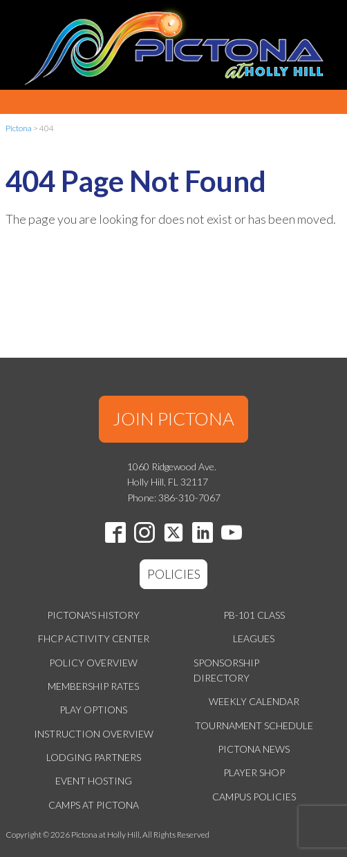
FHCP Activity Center (93, 638)
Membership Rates (93, 686)
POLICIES (173, 573)
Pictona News (254, 749)
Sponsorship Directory (226, 670)
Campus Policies (254, 796)
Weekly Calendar (254, 701)
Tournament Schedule (254, 725)
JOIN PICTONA (173, 418)
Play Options (93, 709)
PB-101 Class (254, 615)
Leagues (253, 638)
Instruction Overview (93, 734)
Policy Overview (93, 662)
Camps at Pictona (93, 805)
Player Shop (254, 772)
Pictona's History (93, 615)
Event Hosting (93, 781)
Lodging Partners (93, 757)
